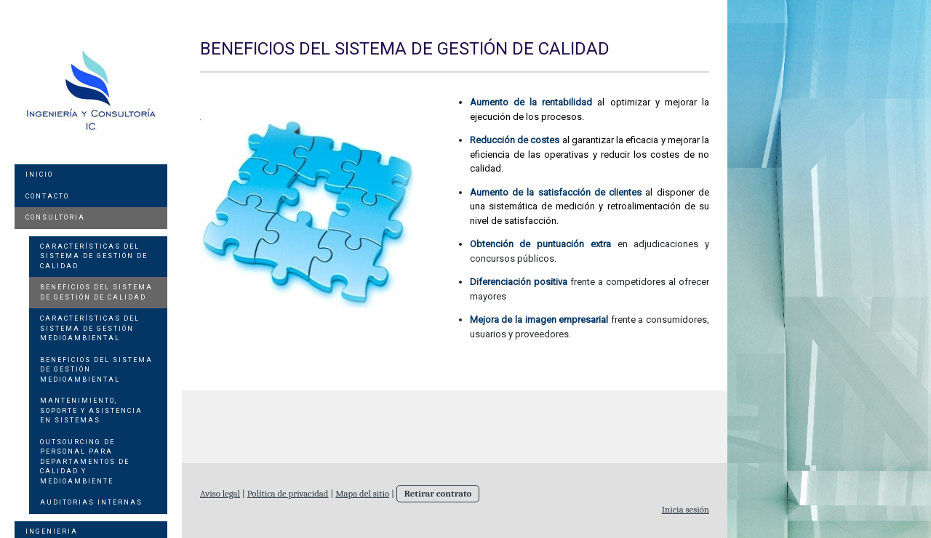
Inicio (39, 174)
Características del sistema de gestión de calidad (94, 256)
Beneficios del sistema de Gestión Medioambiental (96, 369)
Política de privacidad (288, 493)
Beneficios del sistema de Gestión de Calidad (96, 292)
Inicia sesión (685, 509)
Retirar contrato (438, 493)
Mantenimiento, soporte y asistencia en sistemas (91, 410)
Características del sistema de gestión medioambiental (90, 328)
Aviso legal (220, 493)
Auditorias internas (91, 502)
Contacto (47, 196)
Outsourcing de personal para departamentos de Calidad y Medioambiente (84, 461)
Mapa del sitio (362, 493)
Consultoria (55, 217)
